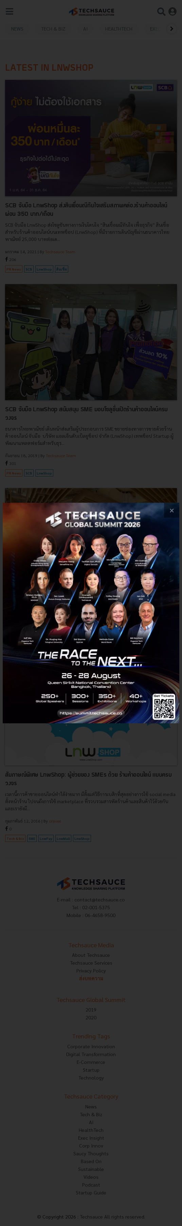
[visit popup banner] (91, 613)
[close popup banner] (171, 510)
